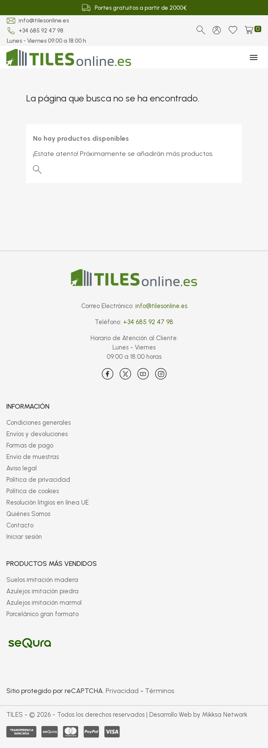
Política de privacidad (38, 479)
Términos (159, 691)
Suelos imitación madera (42, 580)
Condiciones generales (38, 422)
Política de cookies (32, 491)
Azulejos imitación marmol (44, 602)
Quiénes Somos (28, 514)
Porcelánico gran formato (42, 614)
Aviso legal (21, 468)
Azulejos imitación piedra (42, 591)
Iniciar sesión (24, 537)
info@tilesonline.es (44, 20)
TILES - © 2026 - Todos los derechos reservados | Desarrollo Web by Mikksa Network (126, 714)
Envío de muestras (32, 457)
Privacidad (122, 691)
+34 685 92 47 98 (41, 30)
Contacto (19, 525)
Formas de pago (29, 445)
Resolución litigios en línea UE (47, 502)
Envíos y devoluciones (37, 434)
